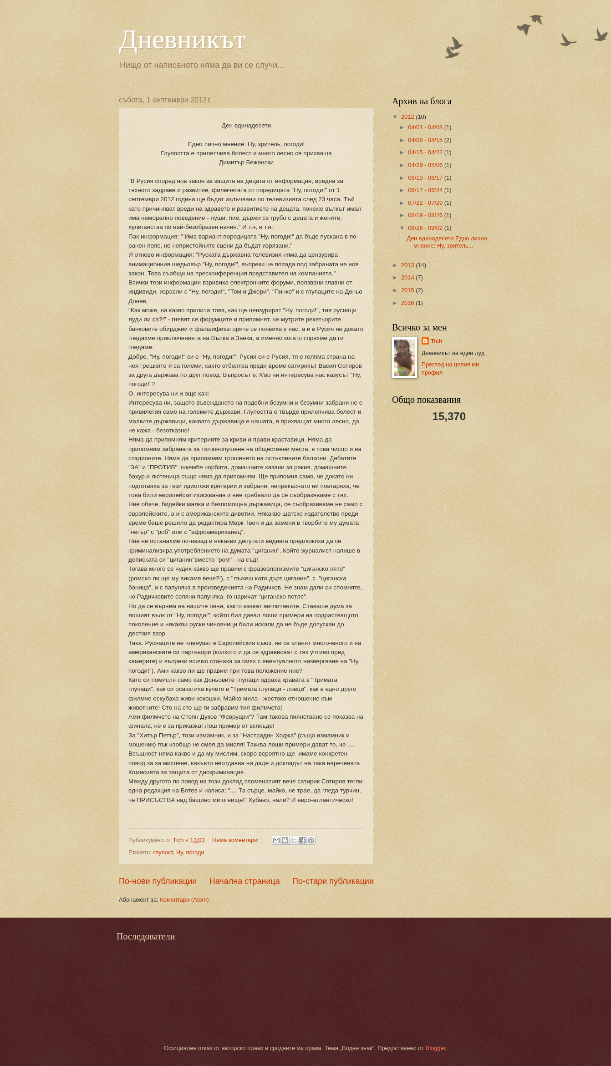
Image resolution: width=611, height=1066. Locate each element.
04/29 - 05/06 (426, 165)
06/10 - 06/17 (426, 177)
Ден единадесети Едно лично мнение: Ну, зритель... (447, 242)
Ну (179, 852)
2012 (408, 116)
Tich (437, 341)
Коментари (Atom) (184, 899)
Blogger (436, 1048)
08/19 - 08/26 (426, 215)
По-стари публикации (333, 881)
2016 (408, 302)
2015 (408, 290)
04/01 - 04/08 (426, 127)
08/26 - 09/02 (426, 227)
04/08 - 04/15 (426, 140)
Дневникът (182, 39)
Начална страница (244, 881)
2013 (408, 265)
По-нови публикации (158, 881)
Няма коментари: (236, 840)
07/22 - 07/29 (426, 202)
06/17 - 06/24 (426, 190)
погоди (195, 852)
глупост (163, 852)
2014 (408, 277)
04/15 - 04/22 (426, 152)
